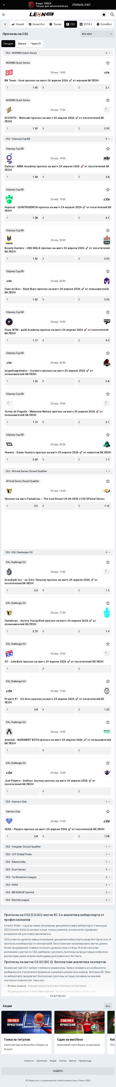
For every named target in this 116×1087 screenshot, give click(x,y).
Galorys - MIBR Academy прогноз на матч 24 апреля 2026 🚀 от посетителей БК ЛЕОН (57, 168)
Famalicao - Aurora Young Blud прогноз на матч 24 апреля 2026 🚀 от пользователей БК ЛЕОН (50, 622)
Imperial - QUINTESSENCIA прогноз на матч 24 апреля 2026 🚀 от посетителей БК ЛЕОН (58, 209)
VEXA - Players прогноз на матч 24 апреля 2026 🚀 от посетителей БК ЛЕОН (54, 829)
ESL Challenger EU (16, 562)
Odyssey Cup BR (15, 148)
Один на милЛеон (70, 1039)
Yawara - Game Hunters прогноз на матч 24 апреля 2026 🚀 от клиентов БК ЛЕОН (58, 452)
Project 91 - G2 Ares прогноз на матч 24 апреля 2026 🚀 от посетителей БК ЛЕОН (54, 700)
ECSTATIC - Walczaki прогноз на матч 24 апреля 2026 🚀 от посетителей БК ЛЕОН (54, 119)
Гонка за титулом (17, 1039)
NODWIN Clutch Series (18, 62)
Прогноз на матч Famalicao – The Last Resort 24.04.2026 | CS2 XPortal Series (54, 498)
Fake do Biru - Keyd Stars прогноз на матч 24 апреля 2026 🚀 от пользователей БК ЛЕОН (57, 290)
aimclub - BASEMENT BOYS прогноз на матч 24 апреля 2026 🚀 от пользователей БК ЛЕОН (58, 741)
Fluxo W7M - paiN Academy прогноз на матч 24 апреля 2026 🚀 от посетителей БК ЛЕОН (57, 331)
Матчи (72, 1060)
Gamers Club (13, 811)
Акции (53, 1060)
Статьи (62, 1060)
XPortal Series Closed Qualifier (22, 481)
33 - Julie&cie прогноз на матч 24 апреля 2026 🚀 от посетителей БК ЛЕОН (54, 661)
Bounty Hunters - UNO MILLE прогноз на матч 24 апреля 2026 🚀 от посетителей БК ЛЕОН (57, 250)
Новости (29, 1060)
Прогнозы (41, 1060)
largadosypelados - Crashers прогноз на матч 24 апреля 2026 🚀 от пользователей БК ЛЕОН (49, 372)
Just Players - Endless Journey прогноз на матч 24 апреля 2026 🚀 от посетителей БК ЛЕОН (50, 782)
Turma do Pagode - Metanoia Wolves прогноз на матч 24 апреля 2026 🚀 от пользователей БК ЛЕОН (54, 413)
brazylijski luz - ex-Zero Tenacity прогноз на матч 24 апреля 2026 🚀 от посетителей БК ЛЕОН (51, 581)
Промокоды (85, 1060)
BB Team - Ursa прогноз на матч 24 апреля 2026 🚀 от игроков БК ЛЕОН (52, 80)
